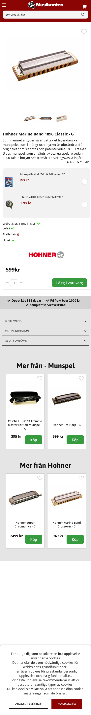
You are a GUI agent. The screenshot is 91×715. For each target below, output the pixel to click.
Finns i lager (27, 223)
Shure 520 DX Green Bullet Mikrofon (42, 197)
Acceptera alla (67, 703)
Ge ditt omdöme (16, 340)
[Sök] (45, 15)
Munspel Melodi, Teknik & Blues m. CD (42, 174)
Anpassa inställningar (28, 703)
